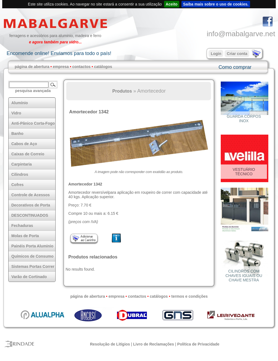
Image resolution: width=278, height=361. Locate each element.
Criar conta (237, 53)
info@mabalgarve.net (241, 34)
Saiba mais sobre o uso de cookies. (216, 4)
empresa (61, 66)
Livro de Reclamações (153, 344)
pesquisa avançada (33, 90)
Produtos (122, 90)
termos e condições (189, 296)
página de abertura (32, 66)
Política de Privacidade (198, 344)
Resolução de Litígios (110, 344)
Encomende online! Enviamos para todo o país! (59, 53)
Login (216, 53)
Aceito (172, 4)
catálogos (103, 66)
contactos (81, 66)
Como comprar (235, 67)
